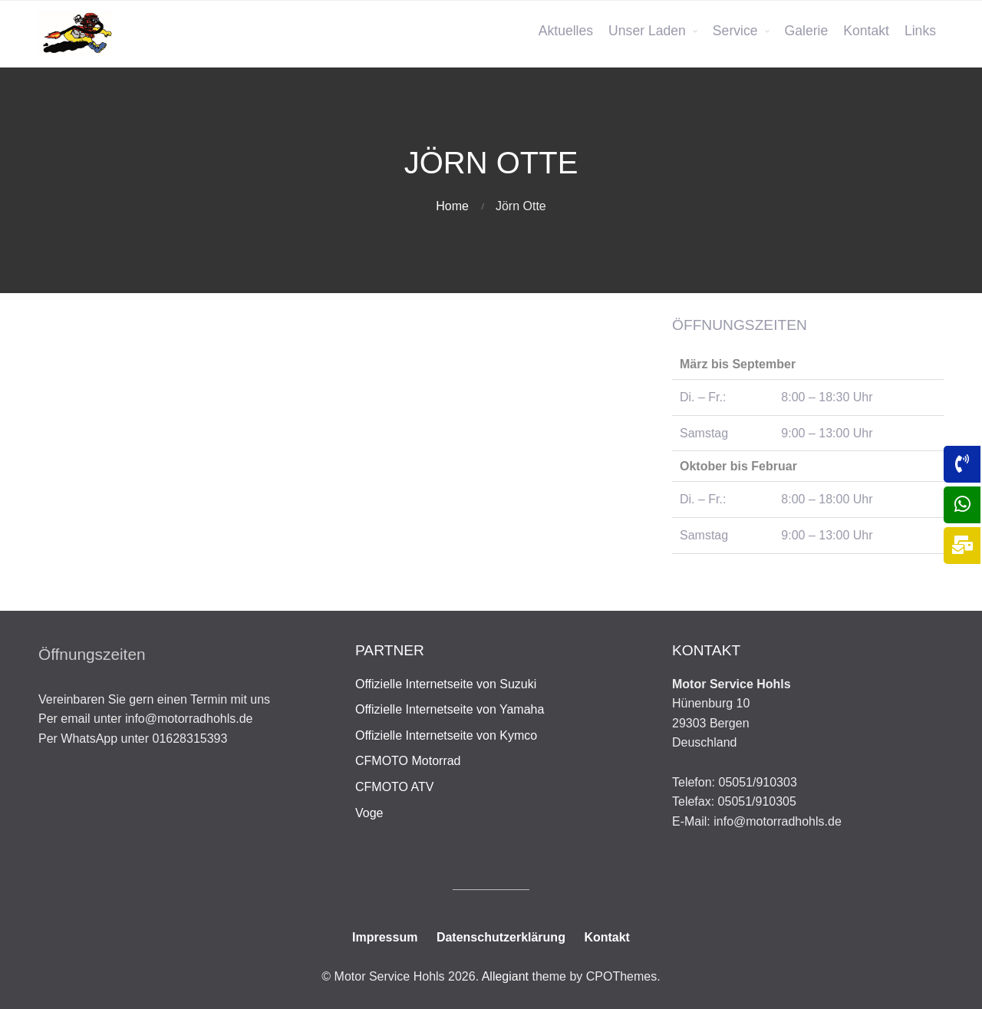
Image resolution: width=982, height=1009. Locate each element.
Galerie (807, 30)
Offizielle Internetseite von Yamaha (449, 709)
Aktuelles (566, 30)
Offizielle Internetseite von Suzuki (445, 684)
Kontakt (866, 30)
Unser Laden (647, 30)
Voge (369, 812)
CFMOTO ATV (394, 786)
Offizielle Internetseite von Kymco (446, 735)
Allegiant (505, 976)
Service (735, 30)
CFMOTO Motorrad (408, 760)
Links (920, 30)
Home (452, 206)
